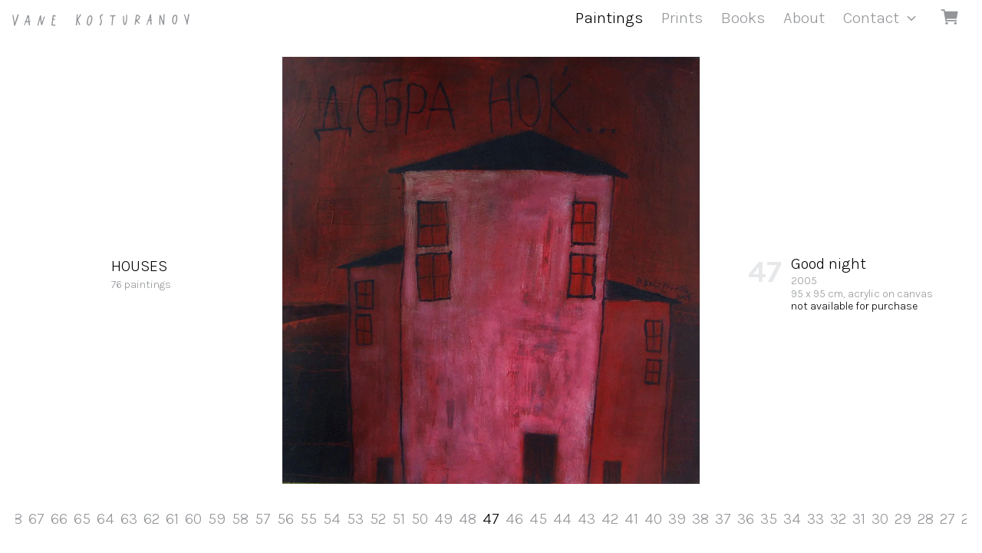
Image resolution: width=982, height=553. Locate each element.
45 (538, 519)
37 (723, 519)
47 (491, 519)
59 (217, 519)
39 (677, 519)
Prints (682, 17)
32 (838, 519)
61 (172, 519)
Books (743, 17)
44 (562, 519)
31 (858, 519)
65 (82, 519)
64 (105, 519)
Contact (871, 17)
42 (609, 519)
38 (700, 519)
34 (792, 519)
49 (443, 519)
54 (332, 519)
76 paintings (141, 273)
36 (745, 519)
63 (128, 519)
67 (36, 519)
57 (263, 519)
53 (355, 519)
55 (308, 519)
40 (653, 519)
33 (815, 519)
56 (285, 519)
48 (467, 519)
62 (151, 519)
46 (514, 519)
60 (193, 519)
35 (768, 519)
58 (240, 519)
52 (378, 519)
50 (419, 519)
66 (59, 519)
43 (586, 519)
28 (926, 519)
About (804, 17)
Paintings (609, 17)
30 (880, 519)
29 (903, 519)
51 (398, 519)
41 (631, 519)
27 (947, 519)
